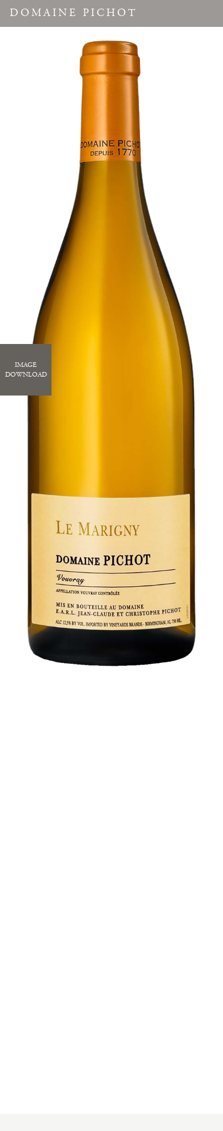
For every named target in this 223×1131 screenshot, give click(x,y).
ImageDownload (26, 369)
